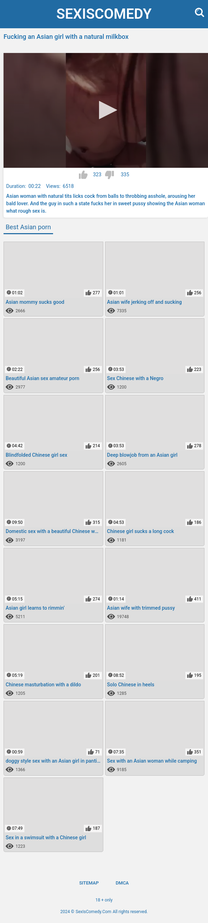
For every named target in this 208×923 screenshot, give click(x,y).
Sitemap (89, 883)
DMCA (122, 883)
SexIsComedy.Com (93, 911)
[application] (106, 110)
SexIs (103, 14)
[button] (106, 110)
